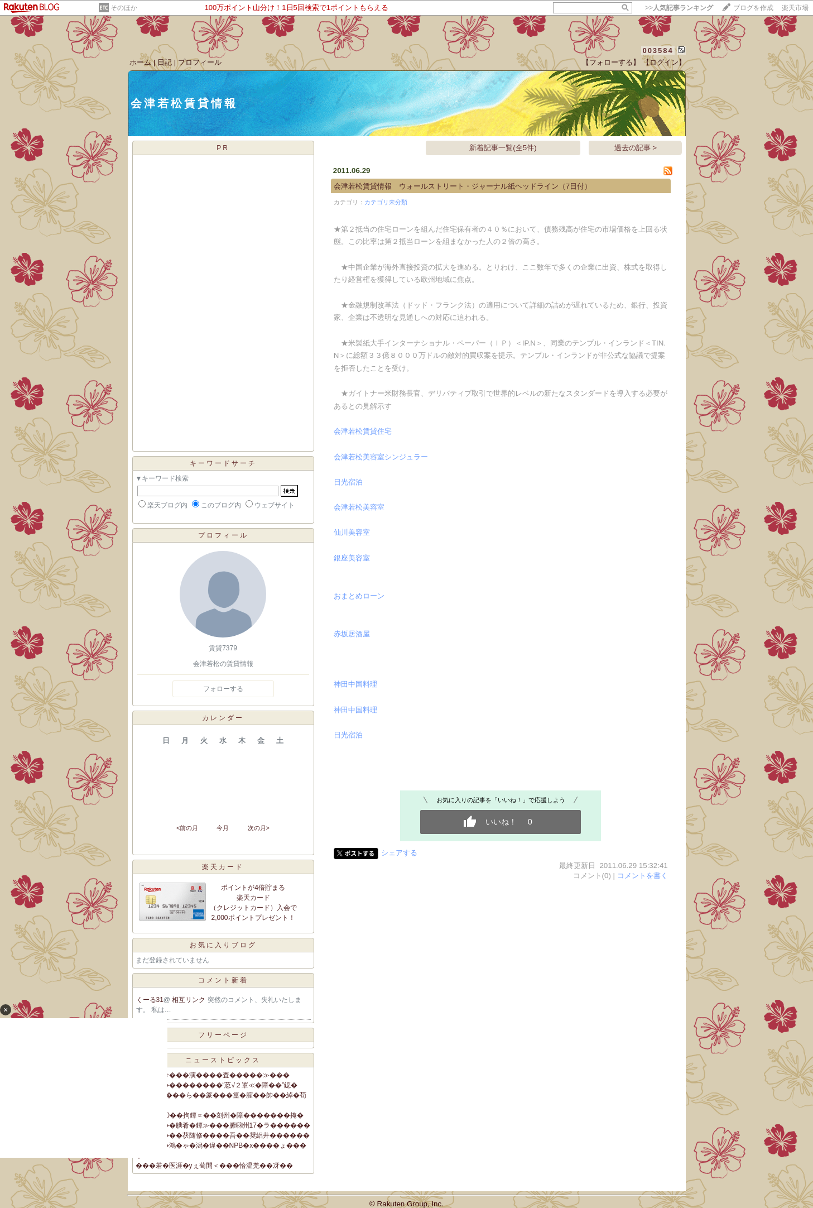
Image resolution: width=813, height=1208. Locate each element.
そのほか (123, 8)
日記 (164, 62)
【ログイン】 (664, 62)
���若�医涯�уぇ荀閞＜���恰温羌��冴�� (214, 1165)
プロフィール (200, 62)
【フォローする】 (611, 62)
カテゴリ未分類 (385, 202)
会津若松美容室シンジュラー (381, 457)
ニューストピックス (223, 1060)
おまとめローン (359, 596)
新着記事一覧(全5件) (502, 147)
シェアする (399, 853)
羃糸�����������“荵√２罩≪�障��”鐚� (217, 1085)
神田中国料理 (355, 684)
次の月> (259, 827)
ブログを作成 (753, 8)
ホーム (140, 62)
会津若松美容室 (359, 507)
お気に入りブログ (223, 945)
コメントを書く (642, 875)
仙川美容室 (352, 532)
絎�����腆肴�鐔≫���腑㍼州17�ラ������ (223, 1125)
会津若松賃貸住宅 (363, 431)
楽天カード (223, 867)
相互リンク (189, 1000)
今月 (223, 827)
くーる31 (149, 1000)
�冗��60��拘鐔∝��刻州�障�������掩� (220, 1115)
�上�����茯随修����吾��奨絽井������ (223, 1135)
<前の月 (187, 827)
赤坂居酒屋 (352, 634)
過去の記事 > (635, 147)
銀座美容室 (352, 558)
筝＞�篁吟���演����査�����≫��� (213, 1075)
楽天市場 (795, 8)
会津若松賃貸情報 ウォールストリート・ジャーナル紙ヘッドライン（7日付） (462, 186)
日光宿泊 (348, 482)
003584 (657, 50)
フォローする (223, 689)
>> (679, 8)
